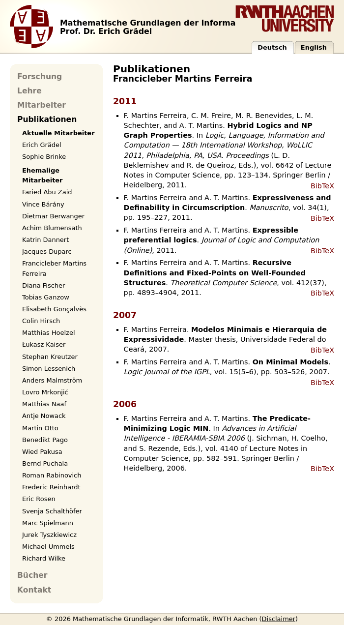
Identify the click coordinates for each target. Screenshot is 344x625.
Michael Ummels (48, 546)
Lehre (29, 91)
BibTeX (322, 186)
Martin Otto (40, 428)
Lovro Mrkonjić (45, 392)
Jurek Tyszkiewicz (49, 534)
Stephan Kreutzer (50, 356)
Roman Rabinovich (51, 475)
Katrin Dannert (45, 239)
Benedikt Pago (45, 440)
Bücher (32, 575)
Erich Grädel (41, 145)
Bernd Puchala (45, 463)
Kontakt (34, 590)
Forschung (39, 76)
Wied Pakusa (42, 451)
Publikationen (47, 119)
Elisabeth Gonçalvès (54, 309)
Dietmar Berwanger (53, 216)
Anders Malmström (52, 380)
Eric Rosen (39, 499)
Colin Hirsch (41, 321)
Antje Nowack (44, 415)
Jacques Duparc (47, 251)
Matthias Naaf (44, 404)
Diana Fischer (43, 285)
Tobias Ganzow (45, 297)
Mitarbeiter (41, 105)
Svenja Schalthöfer (52, 511)
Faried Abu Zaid (47, 192)
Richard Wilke (43, 558)
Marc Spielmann (47, 523)
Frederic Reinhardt (51, 487)
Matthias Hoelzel (48, 332)
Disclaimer (279, 619)
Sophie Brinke (44, 156)
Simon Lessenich (48, 368)
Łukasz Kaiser (43, 344)
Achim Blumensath (52, 228)
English (314, 47)
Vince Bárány (43, 204)
